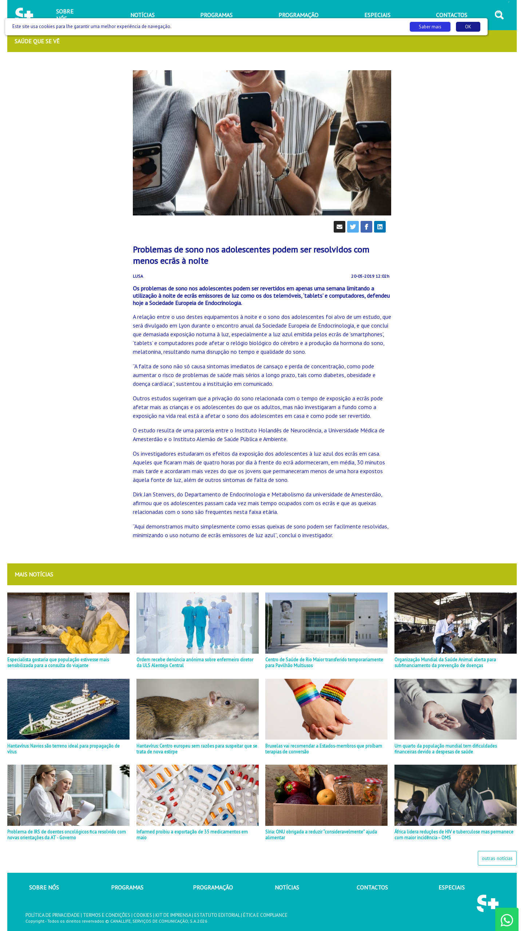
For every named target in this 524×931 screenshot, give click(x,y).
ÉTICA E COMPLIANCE (265, 915)
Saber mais (430, 27)
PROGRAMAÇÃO (213, 887)
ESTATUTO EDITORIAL (217, 915)
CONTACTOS (372, 887)
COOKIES (143, 915)
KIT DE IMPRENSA (173, 915)
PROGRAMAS (127, 887)
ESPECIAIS (451, 887)
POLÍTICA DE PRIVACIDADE (52, 915)
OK (468, 27)
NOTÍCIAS (287, 887)
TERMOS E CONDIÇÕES (106, 915)
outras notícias (497, 858)
